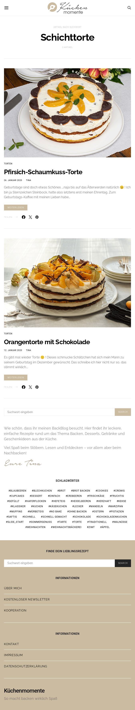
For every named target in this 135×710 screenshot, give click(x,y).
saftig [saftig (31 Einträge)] (12, 516)
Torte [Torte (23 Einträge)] (78, 522)
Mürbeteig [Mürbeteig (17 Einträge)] (36, 511)
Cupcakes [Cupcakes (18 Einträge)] (17, 496)
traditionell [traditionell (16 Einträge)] (98, 522)
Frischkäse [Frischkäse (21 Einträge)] (96, 496)
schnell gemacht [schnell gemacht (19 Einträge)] (55, 516)
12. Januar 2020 (13, 350)
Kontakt (11, 644)
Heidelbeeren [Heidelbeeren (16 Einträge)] (81, 501)
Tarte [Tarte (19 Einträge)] (63, 522)
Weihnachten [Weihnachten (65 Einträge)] (36, 527)
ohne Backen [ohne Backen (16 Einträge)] (78, 511)
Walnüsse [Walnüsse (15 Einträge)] (120, 522)
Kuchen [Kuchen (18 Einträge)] (38, 506)
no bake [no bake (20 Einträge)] (56, 511)
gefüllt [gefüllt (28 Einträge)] (14, 501)
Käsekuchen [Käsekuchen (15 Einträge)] (58, 506)
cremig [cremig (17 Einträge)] (120, 490)
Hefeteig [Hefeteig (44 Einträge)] (59, 501)
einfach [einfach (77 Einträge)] (54, 496)
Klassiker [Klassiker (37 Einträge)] (19, 506)
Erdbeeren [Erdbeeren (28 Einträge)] (74, 496)
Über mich (13, 588)
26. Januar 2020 (13, 180)
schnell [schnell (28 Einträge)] (29, 516)
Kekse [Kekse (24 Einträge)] (122, 501)
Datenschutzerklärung (25, 666)
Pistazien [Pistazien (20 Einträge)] (117, 511)
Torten (8, 164)
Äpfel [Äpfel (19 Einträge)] (106, 527)
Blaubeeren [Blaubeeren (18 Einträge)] (18, 490)
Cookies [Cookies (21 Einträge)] (102, 490)
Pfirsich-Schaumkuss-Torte (43, 172)
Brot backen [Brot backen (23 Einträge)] (81, 490)
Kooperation (15, 610)
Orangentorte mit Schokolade (47, 342)
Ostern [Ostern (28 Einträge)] (99, 511)
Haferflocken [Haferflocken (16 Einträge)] (36, 501)
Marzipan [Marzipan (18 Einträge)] (116, 506)
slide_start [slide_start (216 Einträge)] (16, 522)
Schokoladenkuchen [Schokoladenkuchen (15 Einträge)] (112, 516)
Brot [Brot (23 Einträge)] (62, 490)
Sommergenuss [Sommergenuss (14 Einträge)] (41, 522)
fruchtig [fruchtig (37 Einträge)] (117, 496)
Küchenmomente (24, 691)
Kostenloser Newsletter (27, 599)
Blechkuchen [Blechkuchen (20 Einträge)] (42, 490)
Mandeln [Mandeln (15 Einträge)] (96, 506)
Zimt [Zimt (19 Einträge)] (92, 527)
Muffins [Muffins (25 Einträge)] (16, 511)
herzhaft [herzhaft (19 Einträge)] (104, 501)
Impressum (13, 655)
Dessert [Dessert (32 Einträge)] (36, 496)
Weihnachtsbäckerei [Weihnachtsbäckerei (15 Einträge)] (67, 527)
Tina (28, 180)
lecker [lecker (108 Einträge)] (78, 506)
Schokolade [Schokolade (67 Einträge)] (82, 516)
